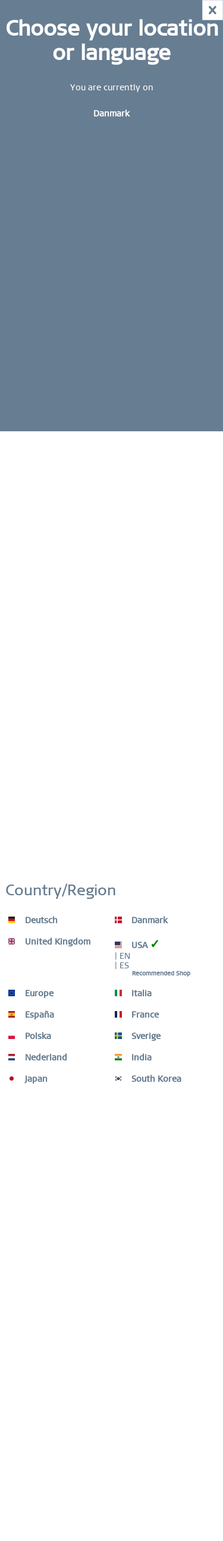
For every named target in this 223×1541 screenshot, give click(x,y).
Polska (29, 1036)
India (133, 1057)
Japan (28, 1079)
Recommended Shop (161, 973)
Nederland (37, 1057)
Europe (31, 993)
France (137, 1014)
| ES (122, 965)
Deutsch (33, 920)
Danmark (141, 920)
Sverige (138, 1036)
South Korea (148, 1079)
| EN (122, 956)
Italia (133, 993)
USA (137, 944)
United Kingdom (49, 941)
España (31, 1014)
